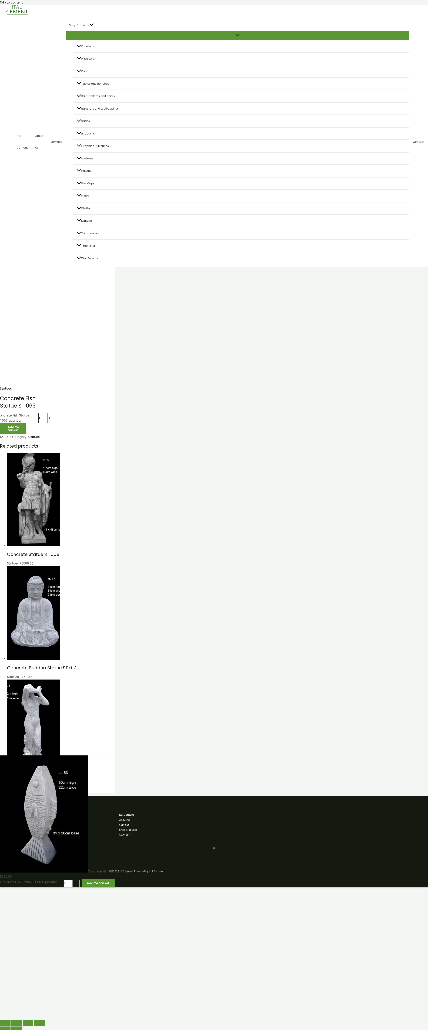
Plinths (83, 208)
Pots (82, 71)
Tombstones (88, 233)
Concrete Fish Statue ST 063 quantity (28, 882)
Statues (84, 221)
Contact (418, 142)
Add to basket (13, 428)
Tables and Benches (93, 84)
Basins (83, 121)
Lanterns (85, 158)
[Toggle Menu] (237, 35)
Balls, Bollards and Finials (96, 96)
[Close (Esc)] (39, 1023)
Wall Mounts (87, 258)
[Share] (28, 1023)
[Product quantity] (43, 418)
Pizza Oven (86, 59)
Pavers (84, 171)
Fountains (86, 46)
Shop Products (81, 25)
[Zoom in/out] (5, 1023)
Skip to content (11, 2)
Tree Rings (86, 246)
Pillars (83, 196)
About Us (39, 142)
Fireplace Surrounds (93, 146)
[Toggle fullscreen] (16, 1023)
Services (56, 142)
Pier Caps (85, 183)
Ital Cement (22, 142)
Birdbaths (86, 134)
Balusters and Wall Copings (98, 109)
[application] (91, 25)
